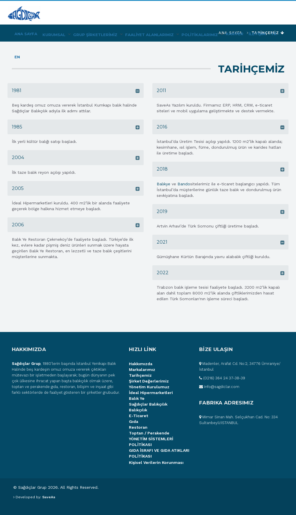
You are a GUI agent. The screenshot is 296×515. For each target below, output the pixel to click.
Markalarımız (142, 369)
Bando (183, 184)
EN (17, 57)
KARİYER (234, 33)
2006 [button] (18, 224)
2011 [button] (161, 90)
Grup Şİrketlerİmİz (95, 34)
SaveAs (48, 497)
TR (274, 33)
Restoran (138, 427)
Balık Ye (137, 398)
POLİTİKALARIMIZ (200, 34)
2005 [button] (18, 188)
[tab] (76, 90)
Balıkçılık (138, 410)
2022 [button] (163, 272)
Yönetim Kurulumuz (149, 387)
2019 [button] (162, 211)
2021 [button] (162, 242)
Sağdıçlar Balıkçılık (148, 404)
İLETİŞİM (257, 33)
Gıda (133, 421)
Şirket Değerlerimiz (149, 381)
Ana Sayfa (25, 33)
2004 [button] (18, 157)
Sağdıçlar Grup (26, 363)
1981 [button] (16, 90)
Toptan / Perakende (149, 433)
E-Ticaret (138, 415)
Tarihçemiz (140, 375)
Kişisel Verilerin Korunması (156, 462)
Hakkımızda (140, 363)
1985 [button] (17, 127)
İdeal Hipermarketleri (151, 392)
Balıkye (163, 184)
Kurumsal (53, 34)
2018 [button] (162, 169)
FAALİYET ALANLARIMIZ (149, 34)
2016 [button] (162, 127)
